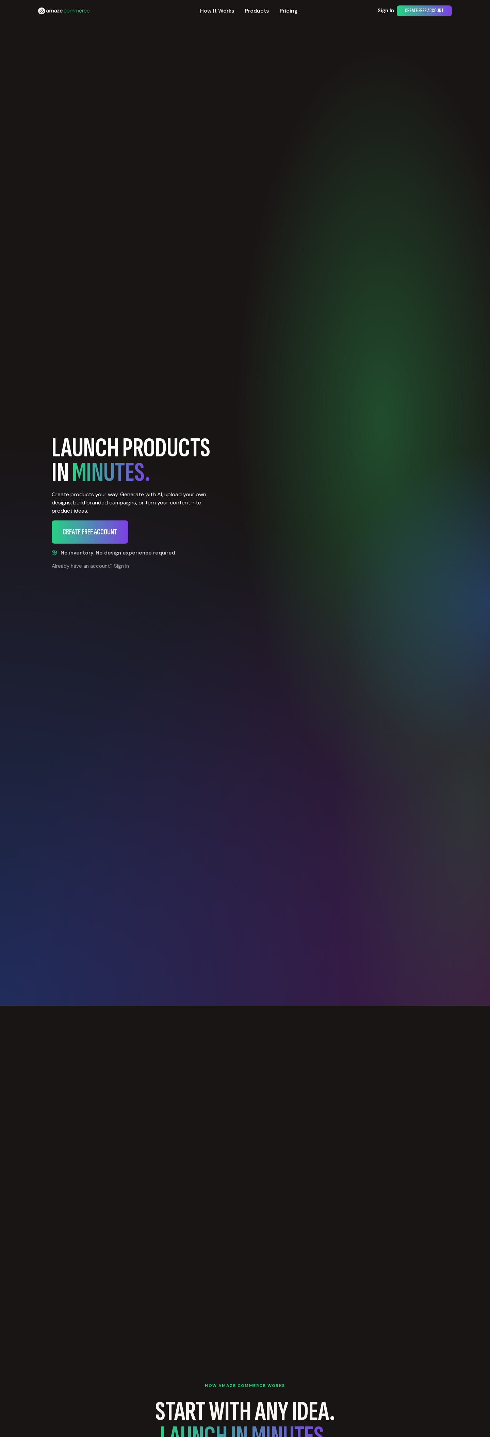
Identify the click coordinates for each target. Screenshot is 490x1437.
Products (257, 10)
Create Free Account (424, 10)
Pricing (289, 10)
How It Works (217, 10)
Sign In (386, 10)
